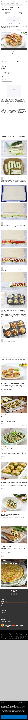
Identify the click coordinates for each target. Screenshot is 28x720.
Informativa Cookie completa (7, 638)
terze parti (13, 706)
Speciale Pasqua (15, 3)
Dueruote (5, 633)
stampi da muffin (22, 109)
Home (2, 3)
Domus (2, 633)
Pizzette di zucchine (13, 116)
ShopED (26, 634)
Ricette (4, 3)
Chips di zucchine (6, 546)
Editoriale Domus (3, 634)
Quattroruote (14, 633)
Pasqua (21, 4)
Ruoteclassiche (19, 633)
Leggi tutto (3, 391)
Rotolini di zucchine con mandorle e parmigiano (11, 514)
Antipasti (7, 3)
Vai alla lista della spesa (7, 81)
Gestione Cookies (14, 638)
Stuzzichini (11, 3)
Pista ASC (11, 634)
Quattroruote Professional (17, 634)
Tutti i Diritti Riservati (23, 637)
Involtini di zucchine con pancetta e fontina (13, 383)
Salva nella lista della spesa (7, 79)
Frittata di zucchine (10, 563)
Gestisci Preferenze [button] (14, 718)
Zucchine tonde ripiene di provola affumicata (14, 482)
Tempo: (4, 393)
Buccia (13, 625)
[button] (26, 4)
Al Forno (13, 4)
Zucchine (6, 4)
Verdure (2, 4)
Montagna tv (8, 634)
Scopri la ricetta (24, 393)
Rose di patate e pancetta (22, 111)
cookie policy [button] (16, 705)
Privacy (2, 638)
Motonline (23, 633)
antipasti (14, 114)
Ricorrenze (17, 4)
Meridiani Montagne (9, 633)
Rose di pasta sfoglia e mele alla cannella (16, 112)
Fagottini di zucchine (7, 449)
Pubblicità (22, 634)
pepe (3, 77)
